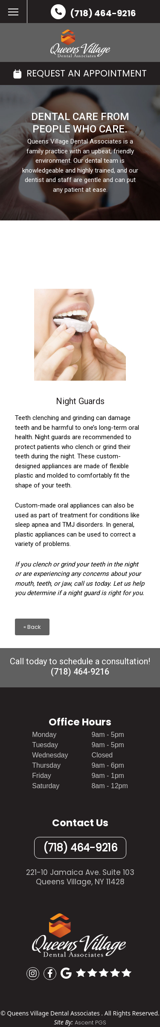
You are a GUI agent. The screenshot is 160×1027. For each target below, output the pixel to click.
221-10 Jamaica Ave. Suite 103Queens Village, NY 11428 (80, 877)
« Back (32, 627)
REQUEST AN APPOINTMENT (80, 73)
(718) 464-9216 (103, 13)
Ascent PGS (90, 1022)
